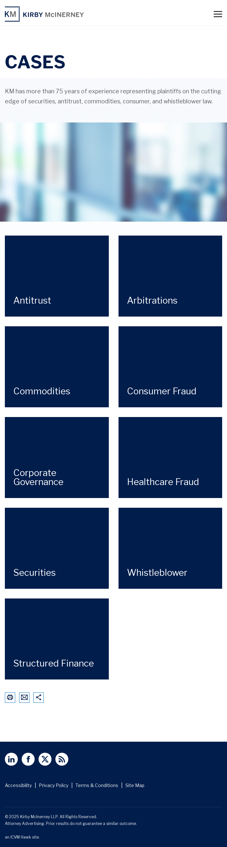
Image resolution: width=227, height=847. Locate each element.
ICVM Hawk (20, 837)
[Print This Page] (10, 697)
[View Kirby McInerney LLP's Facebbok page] (28, 759)
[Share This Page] (38, 697)
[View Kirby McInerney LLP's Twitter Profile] (45, 759)
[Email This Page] (24, 698)
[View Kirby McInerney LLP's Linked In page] (11, 759)
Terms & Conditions (96, 785)
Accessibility (18, 785)
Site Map (134, 785)
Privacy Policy (53, 785)
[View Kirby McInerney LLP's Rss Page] (61, 759)
